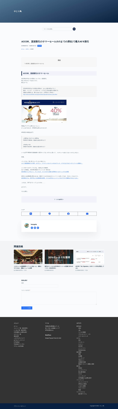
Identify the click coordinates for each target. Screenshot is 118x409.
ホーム (15, 326)
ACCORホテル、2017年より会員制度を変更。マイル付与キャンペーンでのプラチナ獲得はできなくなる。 (50, 178)
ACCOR (39, 45)
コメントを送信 (27, 308)
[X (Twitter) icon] (35, 228)
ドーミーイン (82, 348)
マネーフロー (82, 388)
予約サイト (81, 360)
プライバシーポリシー (20, 406)
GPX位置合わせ (49, 330)
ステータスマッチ (83, 336)
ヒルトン (80, 344)
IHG (79, 340)
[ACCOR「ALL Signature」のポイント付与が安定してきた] (90, 257)
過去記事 (16, 336)
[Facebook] (68, 214)
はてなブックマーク (19, 340)
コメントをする (25, 290)
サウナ (80, 374)
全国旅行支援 (82, 362)
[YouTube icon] (38, 228)
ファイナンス (80, 380)
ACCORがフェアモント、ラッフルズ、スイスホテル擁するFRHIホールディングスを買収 (45, 171)
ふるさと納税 (82, 386)
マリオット (81, 342)
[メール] (87, 214)
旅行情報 (79, 352)
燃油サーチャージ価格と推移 (86, 364)
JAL (79, 330)
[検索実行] (74, 28)
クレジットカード (83, 382)
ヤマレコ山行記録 (18, 346)
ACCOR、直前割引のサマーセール (35, 63)
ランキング (81, 358)
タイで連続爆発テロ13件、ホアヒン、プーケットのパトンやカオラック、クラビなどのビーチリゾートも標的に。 (52, 163)
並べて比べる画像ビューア (52, 328)
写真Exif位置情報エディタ (52, 326)
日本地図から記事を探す (20, 332)
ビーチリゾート (82, 370)
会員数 (80, 356)
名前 (22, 283)
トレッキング (82, 376)
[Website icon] (32, 228)
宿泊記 (80, 368)
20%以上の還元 (82, 384)
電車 (79, 354)
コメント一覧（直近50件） (21, 328)
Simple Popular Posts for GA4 (53, 338)
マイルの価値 (82, 332)
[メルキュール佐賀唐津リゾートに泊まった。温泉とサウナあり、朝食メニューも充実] (28, 257)
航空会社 (79, 326)
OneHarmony (81, 350)
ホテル (78, 338)
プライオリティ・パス (84, 334)
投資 (79, 390)
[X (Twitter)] (30, 214)
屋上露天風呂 (82, 372)
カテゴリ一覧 (17, 334)
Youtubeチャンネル (19, 344)
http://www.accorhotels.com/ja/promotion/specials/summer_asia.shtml (40, 94)
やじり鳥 (18, 11)
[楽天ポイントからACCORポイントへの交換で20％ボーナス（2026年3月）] (59, 257)
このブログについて (19, 338)
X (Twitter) (16, 342)
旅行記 (78, 366)
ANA (79, 328)
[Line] (49, 214)
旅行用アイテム (82, 394)
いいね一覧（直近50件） (20, 330)
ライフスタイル (81, 392)
